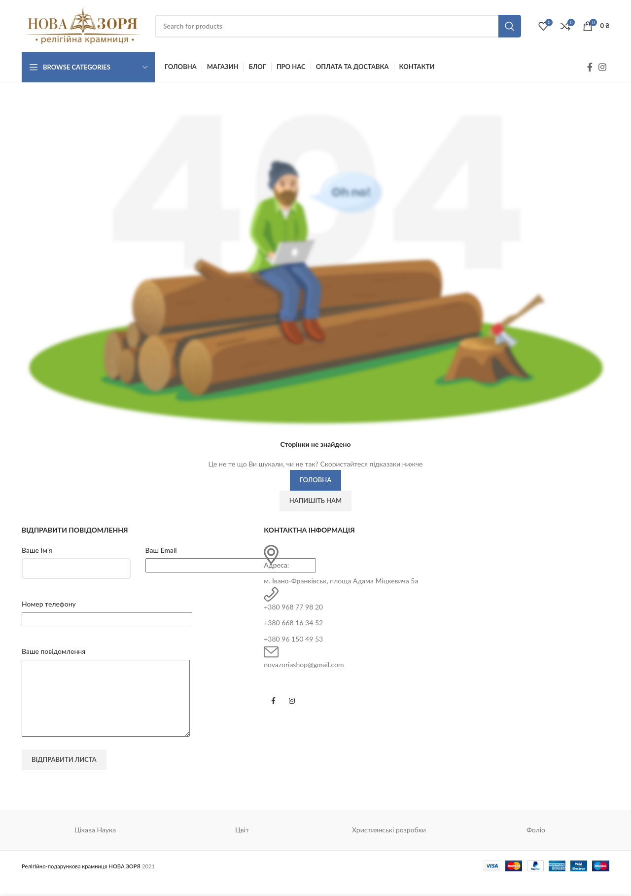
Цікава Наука (95, 844)
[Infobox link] (436, 566)
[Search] (338, 26)
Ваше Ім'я (37, 550)
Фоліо (535, 844)
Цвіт (242, 844)
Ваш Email (161, 550)
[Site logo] (83, 25)
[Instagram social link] (602, 67)
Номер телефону (49, 604)
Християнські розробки (389, 844)
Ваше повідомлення (53, 651)
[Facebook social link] (590, 67)
